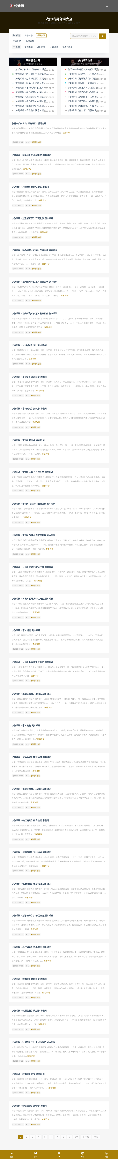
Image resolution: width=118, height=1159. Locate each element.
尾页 (98, 1134)
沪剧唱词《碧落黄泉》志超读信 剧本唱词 (31, 756)
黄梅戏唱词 (72, 47)
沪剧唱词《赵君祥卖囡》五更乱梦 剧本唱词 (36, 79)
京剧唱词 (29, 47)
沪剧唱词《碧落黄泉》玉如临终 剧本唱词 (31, 850)
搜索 (12, 1155)
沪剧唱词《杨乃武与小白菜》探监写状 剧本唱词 (38, 92)
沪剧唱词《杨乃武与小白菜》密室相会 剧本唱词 (38, 102)
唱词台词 (43, 35)
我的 (106, 1155)
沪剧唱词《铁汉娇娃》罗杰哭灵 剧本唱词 (31, 945)
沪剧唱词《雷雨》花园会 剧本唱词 (28, 440)
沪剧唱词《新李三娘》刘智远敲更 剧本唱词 (32, 914)
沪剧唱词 (57, 47)
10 (77, 1134)
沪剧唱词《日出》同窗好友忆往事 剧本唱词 (32, 566)
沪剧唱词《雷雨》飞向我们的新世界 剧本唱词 (33, 503)
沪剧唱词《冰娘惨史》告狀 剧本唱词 (33, 97)
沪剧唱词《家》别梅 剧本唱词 (26, 724)
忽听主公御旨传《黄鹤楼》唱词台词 (32, 70)
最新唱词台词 (33, 61)
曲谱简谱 (29, 35)
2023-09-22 (18, 143)
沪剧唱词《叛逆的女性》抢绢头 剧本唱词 (31, 692)
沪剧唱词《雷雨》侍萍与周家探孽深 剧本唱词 (33, 534)
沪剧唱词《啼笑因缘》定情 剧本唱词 (29, 1103)
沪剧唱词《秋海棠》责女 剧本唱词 (28, 1072)
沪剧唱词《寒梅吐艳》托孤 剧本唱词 (33, 106)
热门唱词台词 (85, 61)
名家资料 (31, 41)
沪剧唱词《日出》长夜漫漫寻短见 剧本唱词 (32, 661)
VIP (59, 1155)
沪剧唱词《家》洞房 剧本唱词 (26, 629)
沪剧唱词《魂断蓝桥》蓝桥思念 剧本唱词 (31, 882)
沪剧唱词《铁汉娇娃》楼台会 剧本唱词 (30, 819)
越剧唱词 (43, 47)
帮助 (82, 1155)
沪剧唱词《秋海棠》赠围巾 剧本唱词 (29, 977)
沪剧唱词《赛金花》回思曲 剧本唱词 (33, 111)
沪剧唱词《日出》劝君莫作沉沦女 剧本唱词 (32, 598)
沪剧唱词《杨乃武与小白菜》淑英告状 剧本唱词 (38, 88)
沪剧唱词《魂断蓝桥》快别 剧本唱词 (29, 1009)
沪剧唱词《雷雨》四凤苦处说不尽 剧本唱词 (32, 471)
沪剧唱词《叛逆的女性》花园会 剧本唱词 (31, 787)
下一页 (87, 1134)
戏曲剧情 (17, 41)
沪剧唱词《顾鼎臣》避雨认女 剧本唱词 (34, 83)
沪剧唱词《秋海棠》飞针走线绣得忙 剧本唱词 (33, 1040)
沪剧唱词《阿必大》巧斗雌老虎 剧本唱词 (35, 74)
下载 (35, 1155)
